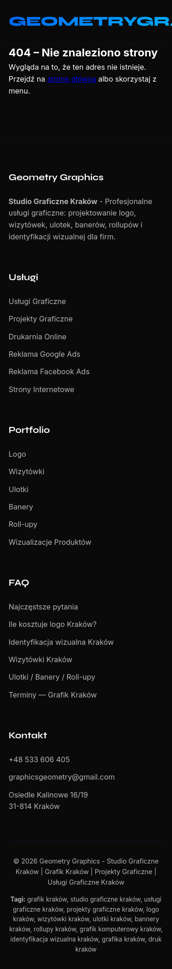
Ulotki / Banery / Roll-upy (52, 676)
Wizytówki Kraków (40, 659)
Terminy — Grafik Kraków (53, 694)
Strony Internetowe (41, 389)
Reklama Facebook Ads (49, 371)
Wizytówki (26, 471)
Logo (17, 454)
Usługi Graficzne (37, 301)
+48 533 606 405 (39, 759)
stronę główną (71, 78)
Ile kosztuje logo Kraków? (53, 624)
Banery (21, 506)
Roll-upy (23, 524)
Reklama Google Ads (44, 354)
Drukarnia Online (38, 336)
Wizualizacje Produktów (50, 542)
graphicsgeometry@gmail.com (62, 776)
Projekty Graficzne (41, 318)
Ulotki (18, 489)
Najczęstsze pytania (43, 606)
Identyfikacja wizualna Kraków (61, 642)
